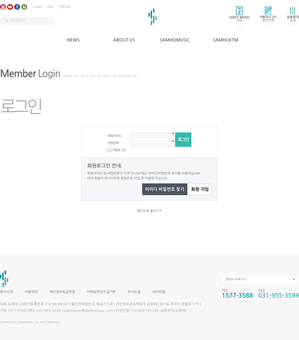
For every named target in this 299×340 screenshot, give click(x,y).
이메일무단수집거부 (101, 292)
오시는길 (133, 292)
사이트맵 (158, 292)
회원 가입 (200, 189)
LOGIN (37, 6)
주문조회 (64, 6)
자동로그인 (119, 150)
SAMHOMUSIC (175, 40)
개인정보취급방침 (62, 292)
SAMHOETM (225, 40)
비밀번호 (113, 143)
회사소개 (6, 292)
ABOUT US (124, 40)
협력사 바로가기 (236, 279)
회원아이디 (114, 136)
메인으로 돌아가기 (149, 210)
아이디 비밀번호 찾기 (164, 189)
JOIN (50, 6)
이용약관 (31, 292)
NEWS (73, 40)
